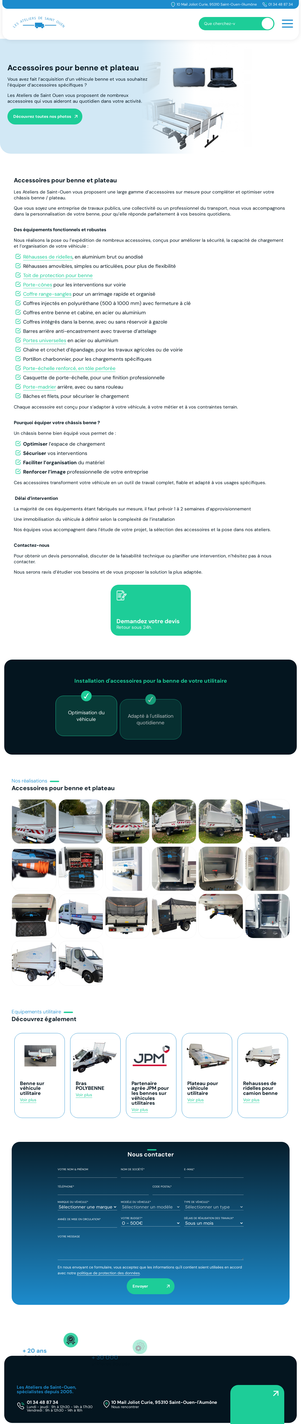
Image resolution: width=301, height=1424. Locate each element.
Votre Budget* (150, 1220)
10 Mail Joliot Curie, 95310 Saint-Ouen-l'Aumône (217, 4)
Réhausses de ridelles (48, 256)
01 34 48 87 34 (280, 4)
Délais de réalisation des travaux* (214, 1220)
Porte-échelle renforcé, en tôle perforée (69, 368)
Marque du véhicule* (87, 1204)
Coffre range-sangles (47, 294)
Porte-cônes (37, 284)
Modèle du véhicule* (150, 1204)
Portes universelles (44, 340)
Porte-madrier (39, 387)
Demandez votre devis (157, 623)
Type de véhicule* (214, 1204)
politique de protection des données (108, 1273)
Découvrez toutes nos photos (42, 116)
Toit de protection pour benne (58, 275)
